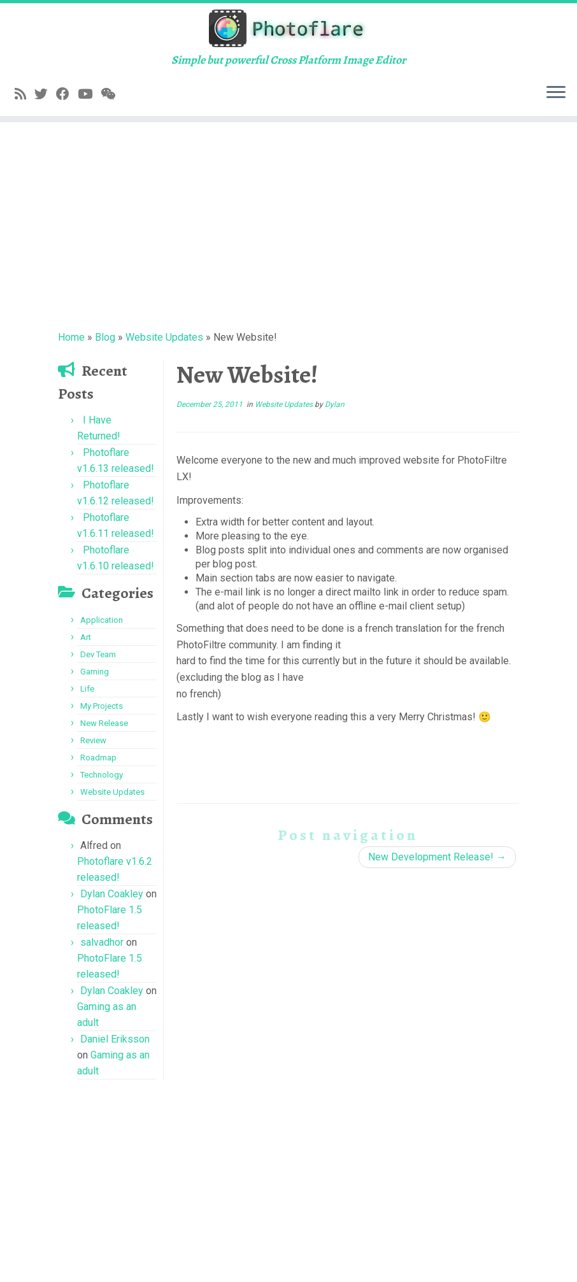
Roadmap (98, 757)
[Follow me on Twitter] (45, 94)
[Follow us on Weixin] (112, 94)
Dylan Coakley (111, 894)
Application (101, 620)
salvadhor (102, 942)
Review (93, 740)
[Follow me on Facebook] (67, 94)
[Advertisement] (288, 224)
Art (85, 637)
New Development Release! (437, 857)
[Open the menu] (556, 93)
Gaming (94, 671)
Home (71, 337)
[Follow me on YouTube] (89, 94)
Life (87, 689)
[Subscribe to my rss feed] (24, 94)
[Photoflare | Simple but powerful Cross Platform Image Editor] (288, 28)
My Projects (101, 706)
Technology (101, 775)
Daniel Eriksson (115, 1039)
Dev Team (98, 654)
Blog (105, 337)
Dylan (335, 404)
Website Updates (164, 337)
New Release (104, 723)
